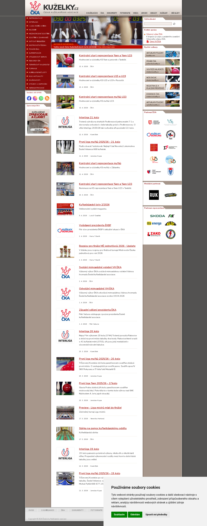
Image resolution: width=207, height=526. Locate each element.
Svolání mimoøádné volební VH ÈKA (100, 267)
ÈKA (63, 510)
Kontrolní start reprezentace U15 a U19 (102, 76)
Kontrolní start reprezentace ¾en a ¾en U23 (105, 55)
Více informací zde (106, 47)
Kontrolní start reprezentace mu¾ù (100, 163)
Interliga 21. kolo (89, 117)
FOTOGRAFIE (96, 510)
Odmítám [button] (135, 514)
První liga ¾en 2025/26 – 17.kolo (98, 383)
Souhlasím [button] (119, 514)
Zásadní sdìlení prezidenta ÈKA (97, 310)
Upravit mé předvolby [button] (156, 514)
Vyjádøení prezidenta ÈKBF (95, 225)
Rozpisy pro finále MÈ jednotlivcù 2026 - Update (107, 246)
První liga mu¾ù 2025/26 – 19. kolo (99, 473)
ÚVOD (31, 510)
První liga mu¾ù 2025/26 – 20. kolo (99, 358)
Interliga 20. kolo (89, 331)
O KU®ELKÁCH (47, 510)
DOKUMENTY (77, 510)
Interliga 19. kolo (89, 449)
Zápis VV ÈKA (155, 41)
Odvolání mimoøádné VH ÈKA (96, 288)
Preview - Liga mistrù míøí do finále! (100, 407)
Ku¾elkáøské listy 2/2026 (94, 204)
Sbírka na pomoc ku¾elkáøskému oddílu (103, 428)
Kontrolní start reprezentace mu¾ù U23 (102, 96)
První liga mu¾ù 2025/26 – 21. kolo (99, 141)
